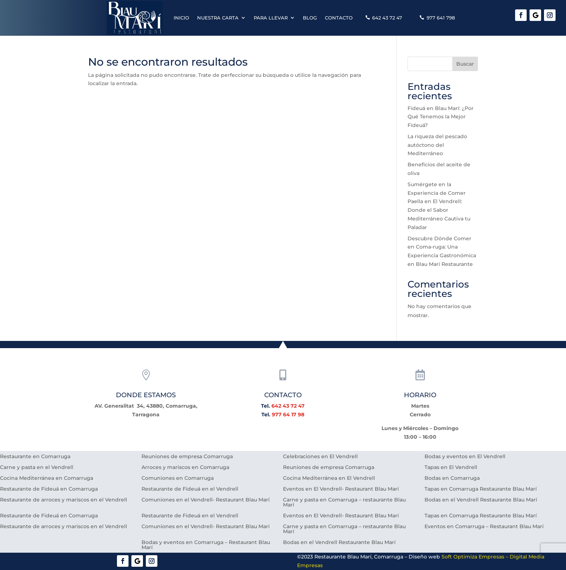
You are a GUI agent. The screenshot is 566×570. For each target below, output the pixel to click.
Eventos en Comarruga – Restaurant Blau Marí (484, 527)
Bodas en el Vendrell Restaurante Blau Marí (481, 500)
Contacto (339, 18)
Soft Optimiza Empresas (472, 556)
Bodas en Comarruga (452, 478)
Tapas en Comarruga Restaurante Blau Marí (481, 489)
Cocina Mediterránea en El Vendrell (329, 478)
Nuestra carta (218, 18)
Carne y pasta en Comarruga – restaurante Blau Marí (344, 502)
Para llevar (271, 18)
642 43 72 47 (387, 18)
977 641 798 (441, 18)
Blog (310, 18)
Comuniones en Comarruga (178, 478)
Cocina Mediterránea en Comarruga (46, 478)
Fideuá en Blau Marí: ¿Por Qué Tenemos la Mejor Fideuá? (441, 117)
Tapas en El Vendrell (451, 467)
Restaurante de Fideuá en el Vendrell (190, 489)
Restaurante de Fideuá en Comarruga (49, 489)
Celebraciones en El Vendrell (320, 457)
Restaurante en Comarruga (35, 457)
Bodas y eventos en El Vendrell (465, 457)
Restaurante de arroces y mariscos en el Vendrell (63, 500)
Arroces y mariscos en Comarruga (185, 467)
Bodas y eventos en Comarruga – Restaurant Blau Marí (206, 545)
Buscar (465, 64)
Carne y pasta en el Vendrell (36, 467)
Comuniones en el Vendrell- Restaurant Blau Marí (206, 500)
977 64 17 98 (288, 414)
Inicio (181, 18)
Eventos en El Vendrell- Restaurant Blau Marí (341, 489)
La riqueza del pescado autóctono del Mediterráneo (437, 145)
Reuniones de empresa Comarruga (187, 457)
